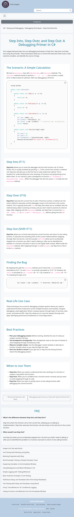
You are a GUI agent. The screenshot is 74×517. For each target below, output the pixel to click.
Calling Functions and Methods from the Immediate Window (24, 491)
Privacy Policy (46, 512)
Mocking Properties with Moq (13, 456)
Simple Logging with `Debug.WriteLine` (17, 472)
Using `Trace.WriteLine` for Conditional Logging (20, 487)
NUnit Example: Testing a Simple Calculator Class (20, 460)
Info (47, 509)
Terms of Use (28, 512)
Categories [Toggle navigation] (37, 22)
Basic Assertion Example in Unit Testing (17, 476)
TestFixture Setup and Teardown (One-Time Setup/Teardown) (24, 480)
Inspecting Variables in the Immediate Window (19, 464)
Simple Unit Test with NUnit (12, 448)
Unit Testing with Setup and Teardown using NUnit (21, 483)
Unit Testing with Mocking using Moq (16, 452)
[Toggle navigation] (4, 16)
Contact (52, 509)
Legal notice (37, 512)
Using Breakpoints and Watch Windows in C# (19, 468)
